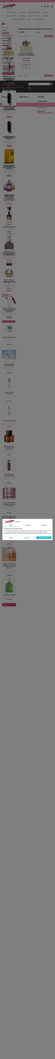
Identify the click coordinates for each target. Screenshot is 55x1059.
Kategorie (22, 12)
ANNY (4, 389)
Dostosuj (27, 537)
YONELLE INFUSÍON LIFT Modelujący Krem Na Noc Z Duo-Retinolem (9, 912)
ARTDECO (5, 394)
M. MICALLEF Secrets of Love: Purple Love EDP (9, 662)
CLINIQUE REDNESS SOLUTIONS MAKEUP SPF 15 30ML (9, 313)
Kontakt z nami (4, 1044)
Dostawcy (6, 441)
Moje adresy (22, 1042)
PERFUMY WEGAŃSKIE (8, 55)
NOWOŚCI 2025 (6, 82)
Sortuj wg (37, 32)
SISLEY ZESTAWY (7, 79)
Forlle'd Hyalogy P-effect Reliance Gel (9, 197)
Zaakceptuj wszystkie (44, 537)
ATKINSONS (6, 396)
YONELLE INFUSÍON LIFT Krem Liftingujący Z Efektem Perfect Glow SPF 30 (9, 943)
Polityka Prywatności (18, 19)
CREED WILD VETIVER (9, 1003)
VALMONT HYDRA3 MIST (9, 829)
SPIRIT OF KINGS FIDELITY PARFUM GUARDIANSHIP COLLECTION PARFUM (9, 606)
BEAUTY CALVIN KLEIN (9, 426)
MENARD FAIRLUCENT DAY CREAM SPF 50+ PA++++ (9, 227)
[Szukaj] (41, 6)
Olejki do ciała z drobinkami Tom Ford (8, 69)
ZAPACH (5, 31)
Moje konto (23, 1034)
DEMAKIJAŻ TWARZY (8, 36)
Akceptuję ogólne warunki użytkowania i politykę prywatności (39, 1026)
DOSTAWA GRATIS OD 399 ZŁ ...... (7, 1)
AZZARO (5, 398)
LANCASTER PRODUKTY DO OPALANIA (8, 63)
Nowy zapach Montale (8, 457)
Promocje (6, 407)
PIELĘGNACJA (6, 33)
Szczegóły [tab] (27, 525)
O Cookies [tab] (44, 525)
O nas (28, 19)
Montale (5, 459)
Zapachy (45, 12)
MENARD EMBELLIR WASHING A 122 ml (9, 340)
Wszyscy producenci (34, 12)
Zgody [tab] (10, 525)
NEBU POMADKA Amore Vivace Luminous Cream (9, 369)
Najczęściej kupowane (6, 93)
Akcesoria (45, 15)
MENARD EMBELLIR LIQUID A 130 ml (9, 256)
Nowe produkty (8, 466)
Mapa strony (4, 1049)
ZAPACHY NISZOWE (7, 53)
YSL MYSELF (5, 455)
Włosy (38, 15)
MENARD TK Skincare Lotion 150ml (9, 139)
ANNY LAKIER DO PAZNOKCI (9, 284)
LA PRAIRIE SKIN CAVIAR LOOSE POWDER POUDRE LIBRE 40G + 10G (9, 169)
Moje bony (21, 1045)
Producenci (6, 386)
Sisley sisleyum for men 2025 (8, 59)
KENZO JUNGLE (26, 58)
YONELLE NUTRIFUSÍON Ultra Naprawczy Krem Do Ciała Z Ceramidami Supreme (9, 974)
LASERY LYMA (6, 84)
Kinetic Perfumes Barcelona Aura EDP (9, 517)
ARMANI (5, 392)
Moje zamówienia (23, 1038)
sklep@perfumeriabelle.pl (45, 1050)
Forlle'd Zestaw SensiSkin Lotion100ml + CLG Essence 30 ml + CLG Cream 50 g (9, 487)
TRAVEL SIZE (6, 77)
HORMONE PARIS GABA (9, 112)
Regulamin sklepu (38, 19)
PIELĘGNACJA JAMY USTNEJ (7, 50)
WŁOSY (4, 44)
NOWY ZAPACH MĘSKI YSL (9, 452)
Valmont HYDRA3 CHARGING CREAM (9, 773)
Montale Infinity (6, 461)
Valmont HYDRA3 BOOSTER (9, 801)
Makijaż (31, 15)
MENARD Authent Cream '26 (9, 691)
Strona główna (11, 12)
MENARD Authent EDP (9, 635)
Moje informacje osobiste (25, 1044)
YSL (11, 455)
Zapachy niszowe (11, 15)
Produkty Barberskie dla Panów (8, 73)
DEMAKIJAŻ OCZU (7, 38)
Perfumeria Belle (5, 1056)
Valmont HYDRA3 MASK (9, 745)
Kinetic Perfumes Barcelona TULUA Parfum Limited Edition (9, 575)
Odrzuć (11, 537)
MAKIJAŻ (5, 41)
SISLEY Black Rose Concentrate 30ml (9, 883)
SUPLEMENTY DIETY (7, 87)
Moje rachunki (22, 1040)
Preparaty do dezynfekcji (8, 66)
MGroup (51, 1056)
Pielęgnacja (22, 15)
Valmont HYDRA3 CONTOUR (9, 719)
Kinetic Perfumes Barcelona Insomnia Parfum (9, 546)
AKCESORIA (5, 46)
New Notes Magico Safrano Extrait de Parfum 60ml (9, 856)
